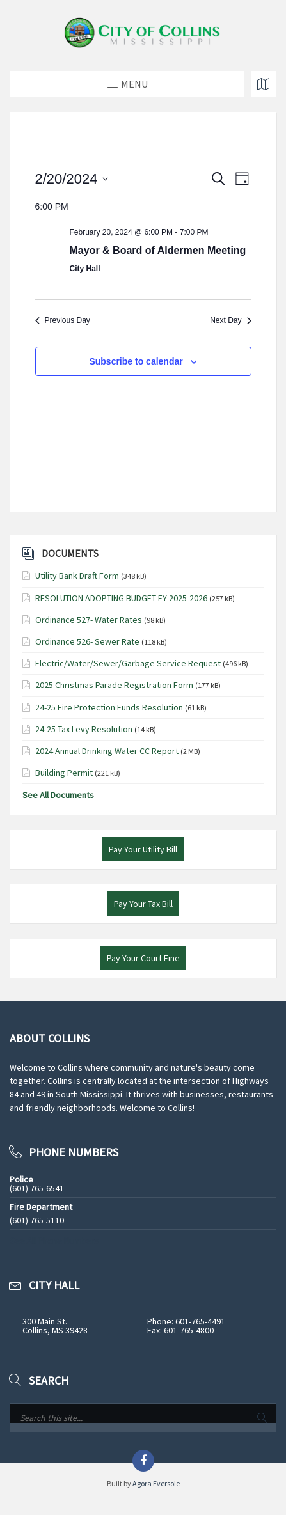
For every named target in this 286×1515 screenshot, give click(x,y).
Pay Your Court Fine (143, 958)
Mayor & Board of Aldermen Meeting (158, 250)
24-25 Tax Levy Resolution (83, 729)
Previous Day (62, 320)
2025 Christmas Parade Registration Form (114, 685)
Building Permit (64, 772)
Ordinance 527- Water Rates (88, 619)
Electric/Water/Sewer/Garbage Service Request (128, 663)
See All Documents (58, 795)
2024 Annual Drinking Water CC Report (107, 751)
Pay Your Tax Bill (143, 903)
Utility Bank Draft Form (77, 575)
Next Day (230, 320)
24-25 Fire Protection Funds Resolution (109, 707)
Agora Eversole (156, 1483)
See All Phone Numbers (54, 1240)
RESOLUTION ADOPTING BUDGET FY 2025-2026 (121, 598)
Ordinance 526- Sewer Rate (87, 641)
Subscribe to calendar (135, 361)
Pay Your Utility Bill (143, 849)
